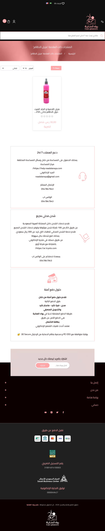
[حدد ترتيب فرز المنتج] (10, 68)
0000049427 (52, 492)
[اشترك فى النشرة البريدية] (52, 365)
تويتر (57, 412)
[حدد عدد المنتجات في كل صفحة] (25, 68)
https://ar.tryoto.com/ (45, 248)
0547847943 (47, 189)
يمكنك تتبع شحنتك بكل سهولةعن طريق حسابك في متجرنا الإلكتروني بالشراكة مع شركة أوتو (46, 240)
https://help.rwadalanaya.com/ (47, 168)
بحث (101, 35)
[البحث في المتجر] (52, 36)
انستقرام (51, 412)
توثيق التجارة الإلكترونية (52, 488)
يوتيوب (46, 412)
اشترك (42, 365)
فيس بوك (63, 412)
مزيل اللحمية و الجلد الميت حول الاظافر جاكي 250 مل (47, 110)
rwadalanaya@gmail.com (47, 176)
